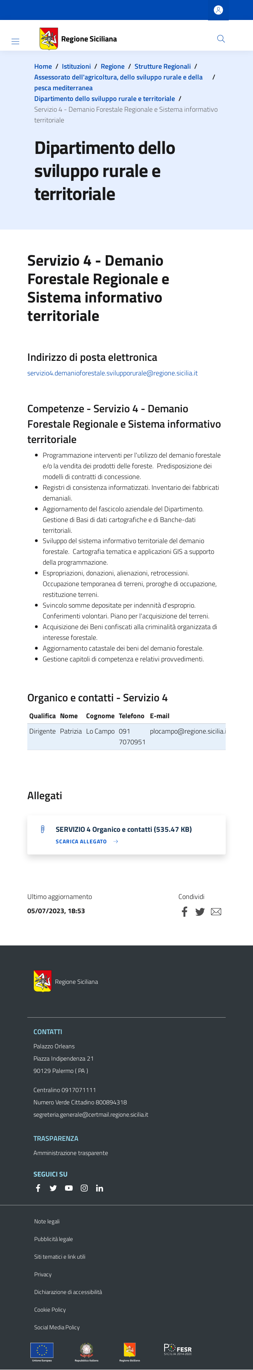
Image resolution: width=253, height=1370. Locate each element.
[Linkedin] (96, 1187)
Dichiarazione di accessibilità (68, 1292)
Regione (113, 66)
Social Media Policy (57, 1327)
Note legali (47, 1221)
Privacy (43, 1274)
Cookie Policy (50, 1310)
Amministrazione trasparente (70, 1153)
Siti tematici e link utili (59, 1257)
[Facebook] (38, 1187)
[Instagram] (81, 1187)
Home (43, 66)
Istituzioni (76, 66)
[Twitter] (50, 1187)
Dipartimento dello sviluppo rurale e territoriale (104, 98)
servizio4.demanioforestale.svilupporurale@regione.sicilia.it (112, 373)
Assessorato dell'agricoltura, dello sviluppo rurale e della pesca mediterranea (118, 82)
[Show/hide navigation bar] (15, 41)
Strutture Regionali (163, 66)
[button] (221, 38)
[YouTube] (65, 1187)
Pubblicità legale (53, 1239)
